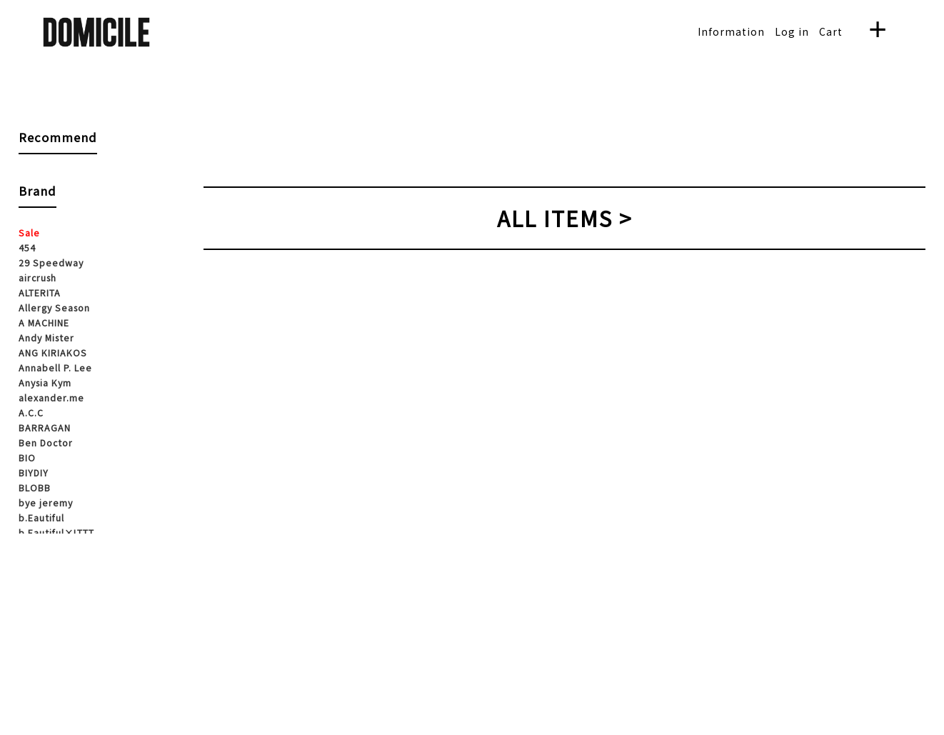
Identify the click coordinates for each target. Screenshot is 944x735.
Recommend (58, 137)
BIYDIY (34, 472)
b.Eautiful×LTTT (56, 532)
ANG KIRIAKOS (53, 352)
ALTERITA (40, 292)
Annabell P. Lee (55, 367)
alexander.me (51, 397)
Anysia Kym (45, 382)
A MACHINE (44, 322)
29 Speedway (51, 262)
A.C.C (31, 412)
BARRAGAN (45, 427)
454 (27, 247)
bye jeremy (46, 502)
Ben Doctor (46, 442)
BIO (27, 457)
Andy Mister (46, 337)
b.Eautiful (41, 517)
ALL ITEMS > (565, 218)
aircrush (37, 277)
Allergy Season (54, 307)
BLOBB (35, 487)
